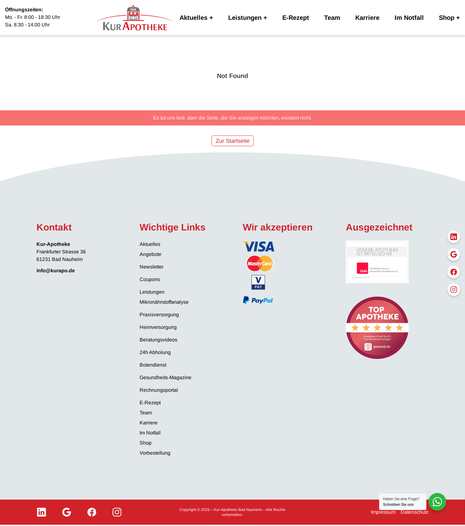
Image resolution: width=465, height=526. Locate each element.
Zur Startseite (233, 141)
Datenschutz (415, 512)
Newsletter (151, 266)
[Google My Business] (67, 512)
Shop (446, 17)
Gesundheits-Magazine (165, 377)
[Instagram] (117, 512)
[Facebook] (92, 512)
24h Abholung (155, 352)
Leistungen (245, 17)
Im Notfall (409, 17)
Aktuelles (194, 17)
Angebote (150, 254)
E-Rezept (295, 17)
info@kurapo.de (55, 270)
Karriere (367, 17)
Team (332, 17)
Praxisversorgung (159, 314)
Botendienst (153, 365)
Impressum (383, 512)
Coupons (150, 279)
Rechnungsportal (159, 390)
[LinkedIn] (41, 512)
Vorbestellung (155, 453)
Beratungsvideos (158, 339)
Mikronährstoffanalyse (164, 302)
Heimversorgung (158, 327)
